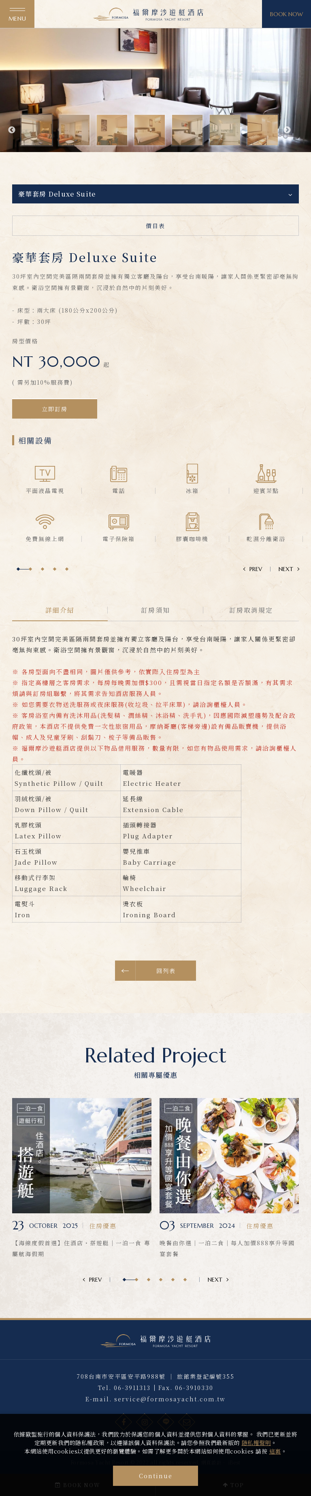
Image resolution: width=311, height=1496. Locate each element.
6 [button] (184, 1279)
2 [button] (30, 588)
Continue (156, 1476)
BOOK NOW (286, 14)
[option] (155, 88)
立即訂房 (55, 428)
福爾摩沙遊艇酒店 (148, 14)
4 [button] (54, 588)
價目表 (155, 226)
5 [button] (66, 588)
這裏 (275, 1451)
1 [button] (18, 588)
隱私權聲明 (256, 1443)
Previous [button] (12, 130)
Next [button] (287, 130)
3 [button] (42, 588)
